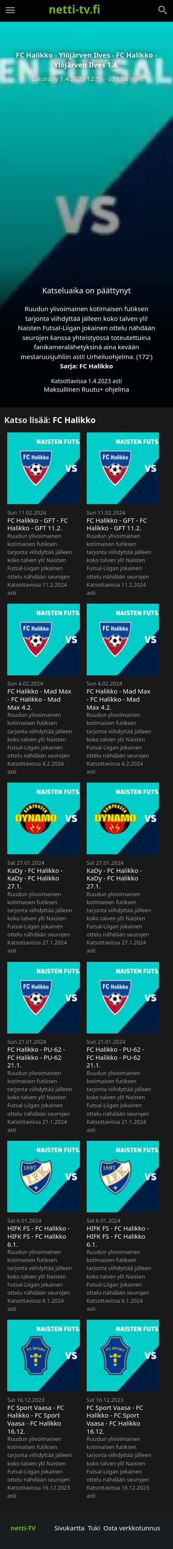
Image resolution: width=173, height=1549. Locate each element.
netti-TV (23, 1528)
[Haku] (163, 10)
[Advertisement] (86, 177)
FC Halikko (96, 366)
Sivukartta (69, 1528)
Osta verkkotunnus (131, 1528)
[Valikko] (10, 10)
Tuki (94, 1528)
